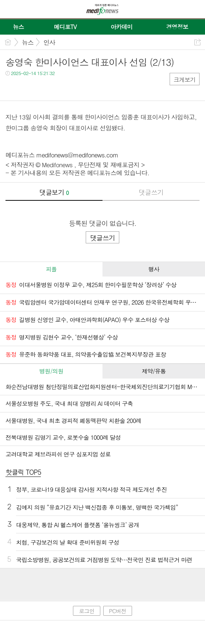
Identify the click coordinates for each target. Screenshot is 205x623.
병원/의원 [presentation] (51, 371)
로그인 (86, 611)
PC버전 (117, 611)
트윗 (26, 88)
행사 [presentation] (153, 269)
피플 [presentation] (51, 269)
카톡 (41, 88)
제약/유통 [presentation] (154, 371)
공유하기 (197, 42)
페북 (11, 88)
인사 (49, 42)
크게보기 (185, 79)
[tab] (51, 269)
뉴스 (28, 42)
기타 (55, 88)
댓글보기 (54, 192)
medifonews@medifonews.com (77, 154)
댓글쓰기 (151, 192)
